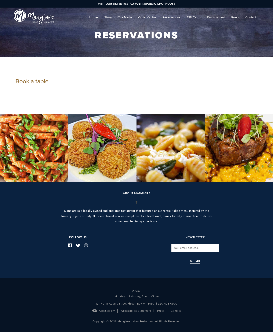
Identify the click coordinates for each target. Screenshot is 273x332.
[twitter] (79, 245)
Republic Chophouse (158, 3)
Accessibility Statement (136, 311)
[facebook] (71, 245)
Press (161, 311)
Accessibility (103, 311)
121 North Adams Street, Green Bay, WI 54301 (125, 303)
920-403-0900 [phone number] (167, 303)
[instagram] (87, 245)
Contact (176, 311)
